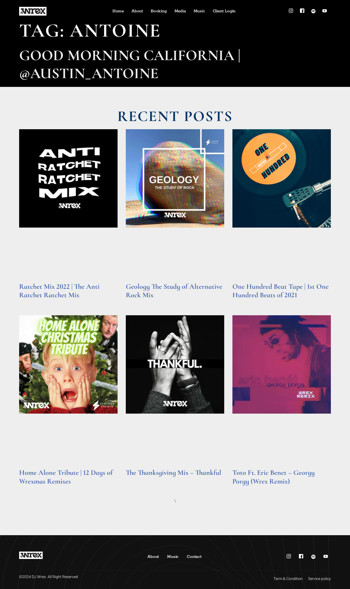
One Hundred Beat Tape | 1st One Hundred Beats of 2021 (280, 290)
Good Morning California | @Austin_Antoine (129, 64)
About (137, 11)
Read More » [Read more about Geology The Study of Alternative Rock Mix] (136, 302)
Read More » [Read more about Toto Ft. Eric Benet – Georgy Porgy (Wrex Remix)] (242, 489)
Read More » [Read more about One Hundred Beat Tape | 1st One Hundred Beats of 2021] (242, 302)
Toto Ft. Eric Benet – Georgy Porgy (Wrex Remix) (273, 476)
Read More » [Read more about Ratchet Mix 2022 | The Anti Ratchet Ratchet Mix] (29, 302)
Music (199, 11)
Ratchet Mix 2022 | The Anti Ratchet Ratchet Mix (59, 290)
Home (118, 11)
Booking (159, 11)
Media (180, 11)
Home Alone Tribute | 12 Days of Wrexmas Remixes (66, 476)
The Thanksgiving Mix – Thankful (173, 472)
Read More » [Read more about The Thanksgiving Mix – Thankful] (136, 480)
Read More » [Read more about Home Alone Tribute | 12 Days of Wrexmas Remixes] (29, 489)
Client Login (224, 11)
